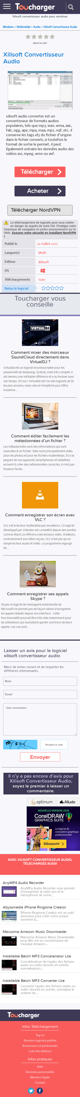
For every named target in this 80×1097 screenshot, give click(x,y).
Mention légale (40, 1077)
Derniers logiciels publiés (40, 1040)
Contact (40, 1083)
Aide (40, 1067)
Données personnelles (40, 1072)
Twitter (32, 1090)
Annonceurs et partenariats (40, 1046)
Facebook (43, 1090)
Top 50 (40, 1035)
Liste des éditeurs (40, 1051)
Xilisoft (43, 262)
